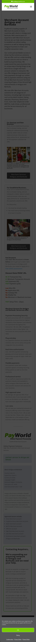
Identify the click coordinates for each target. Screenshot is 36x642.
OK (18, 630)
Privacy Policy (18, 639)
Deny (18, 635)
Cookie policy (9, 639)
